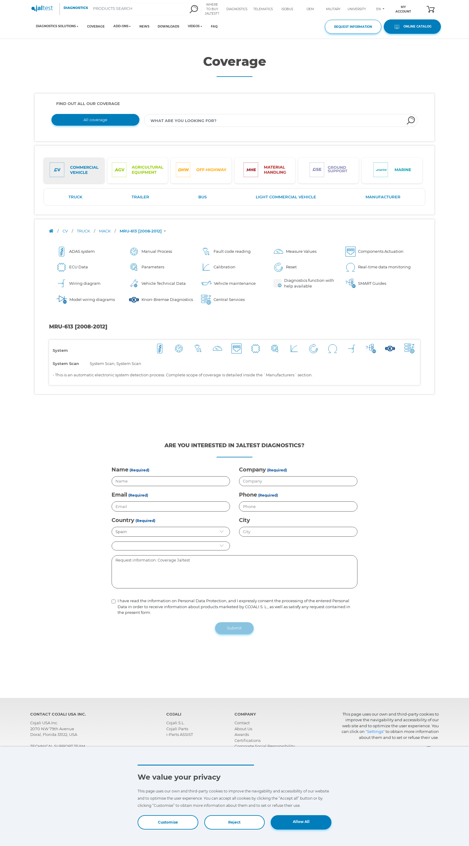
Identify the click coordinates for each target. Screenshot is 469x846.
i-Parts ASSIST (179, 734)
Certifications (247, 740)
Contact (242, 722)
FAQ (214, 26)
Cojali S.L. (175, 722)
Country (123, 520)
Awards (241, 734)
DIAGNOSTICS (236, 9)
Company (252, 469)
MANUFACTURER (383, 196)
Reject (234, 822)
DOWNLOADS (168, 26)
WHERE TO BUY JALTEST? (212, 9)
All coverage (95, 119)
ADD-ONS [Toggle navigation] (120, 26)
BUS (202, 196)
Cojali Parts (177, 728)
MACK (105, 231)
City (244, 520)
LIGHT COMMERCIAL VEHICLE (286, 196)
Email (119, 495)
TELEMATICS (263, 9)
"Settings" (375, 731)
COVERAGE (96, 26)
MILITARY (333, 9)
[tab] (74, 170)
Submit (234, 628)
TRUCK (75, 196)
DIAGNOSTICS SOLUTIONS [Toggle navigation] (56, 26)
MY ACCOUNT (403, 9)
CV (66, 231)
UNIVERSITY (357, 9)
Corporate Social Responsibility (264, 746)
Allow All (301, 821)
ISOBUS (287, 9)
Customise (168, 822)
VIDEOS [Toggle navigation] (194, 26)
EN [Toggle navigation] (379, 9)
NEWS (144, 26)
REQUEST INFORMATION (353, 27)
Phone (248, 495)
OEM (310, 9)
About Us (243, 728)
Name (120, 469)
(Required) (139, 470)
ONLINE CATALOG (412, 27)
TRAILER (140, 196)
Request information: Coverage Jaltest (235, 572)
